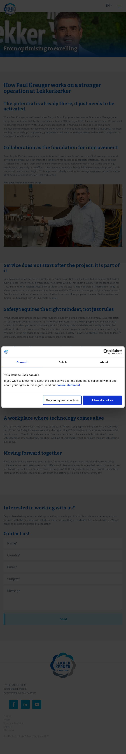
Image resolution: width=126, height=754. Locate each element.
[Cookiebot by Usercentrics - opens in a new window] (106, 351)
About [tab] (104, 362)
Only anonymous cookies (62, 400)
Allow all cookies (102, 400)
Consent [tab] (22, 362)
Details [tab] (63, 362)
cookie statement (68, 385)
